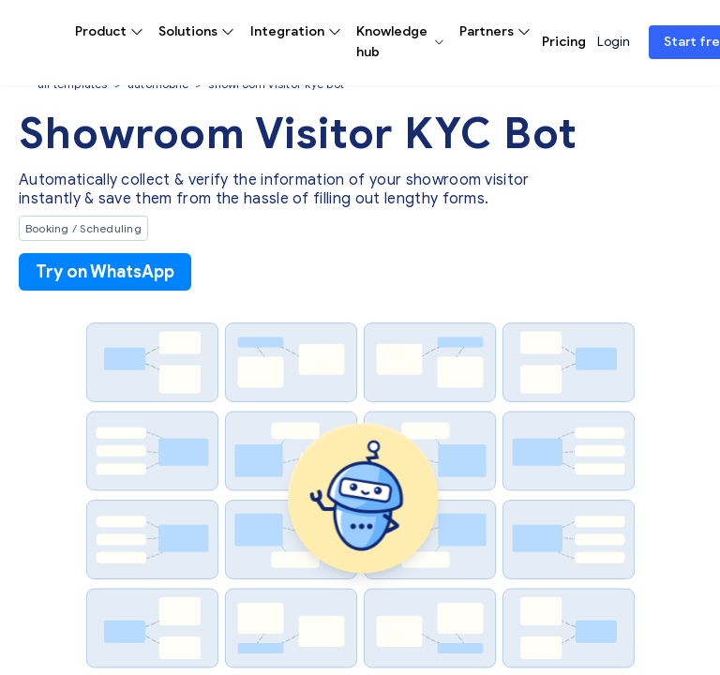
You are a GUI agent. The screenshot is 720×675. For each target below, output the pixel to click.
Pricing (564, 42)
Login (613, 42)
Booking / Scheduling (83, 228)
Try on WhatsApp (105, 272)
